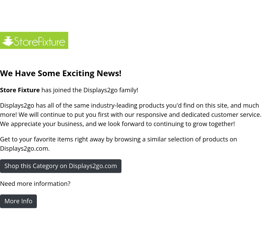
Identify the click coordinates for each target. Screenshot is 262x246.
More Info (18, 201)
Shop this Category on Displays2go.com (60, 166)
